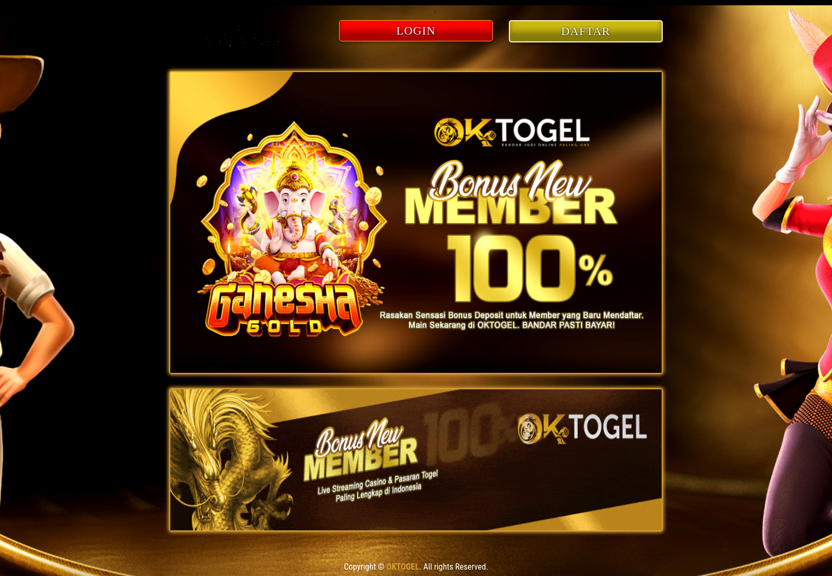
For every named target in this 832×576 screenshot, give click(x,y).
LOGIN (416, 30)
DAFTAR (586, 31)
